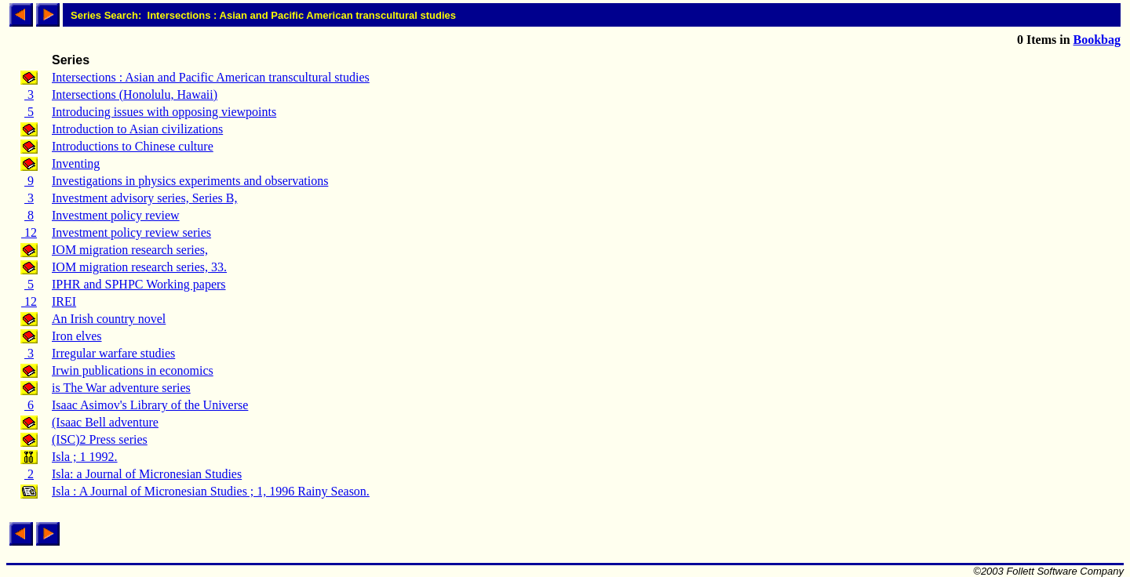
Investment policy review (116, 215)
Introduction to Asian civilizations (137, 129)
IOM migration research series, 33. (139, 267)
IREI (64, 301)
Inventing (76, 163)
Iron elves (77, 336)
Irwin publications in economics (132, 370)
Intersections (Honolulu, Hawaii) (134, 94)
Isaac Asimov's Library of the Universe (150, 405)
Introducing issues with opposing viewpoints (164, 111)
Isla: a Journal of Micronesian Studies (147, 474)
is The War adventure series (121, 387)
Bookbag (1097, 39)
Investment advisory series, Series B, (144, 198)
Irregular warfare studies (113, 353)
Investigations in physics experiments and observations (190, 180)
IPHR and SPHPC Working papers (139, 284)
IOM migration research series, (130, 249)
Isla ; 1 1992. (85, 456)
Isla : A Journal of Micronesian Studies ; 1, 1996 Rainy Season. (211, 491)
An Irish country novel (109, 318)
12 (29, 232)
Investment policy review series (131, 232)
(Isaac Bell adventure (105, 422)
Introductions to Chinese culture (132, 146)
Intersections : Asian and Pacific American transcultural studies (211, 77)
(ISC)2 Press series (100, 439)
